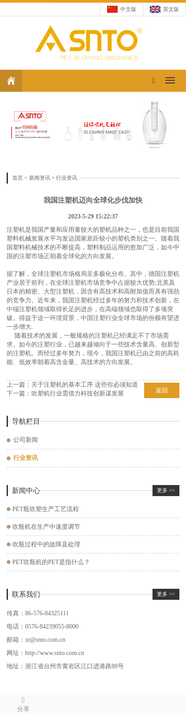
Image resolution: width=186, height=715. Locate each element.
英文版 (171, 9)
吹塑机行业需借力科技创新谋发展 (77, 393)
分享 (23, 702)
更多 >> (166, 490)
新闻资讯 (39, 178)
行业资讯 (66, 178)
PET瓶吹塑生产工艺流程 (45, 509)
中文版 (128, 9)
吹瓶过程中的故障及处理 (46, 544)
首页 (17, 178)
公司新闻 (25, 440)
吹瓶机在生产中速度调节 (46, 526)
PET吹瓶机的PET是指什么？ (51, 562)
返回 (162, 390)
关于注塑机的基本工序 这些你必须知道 (84, 384)
